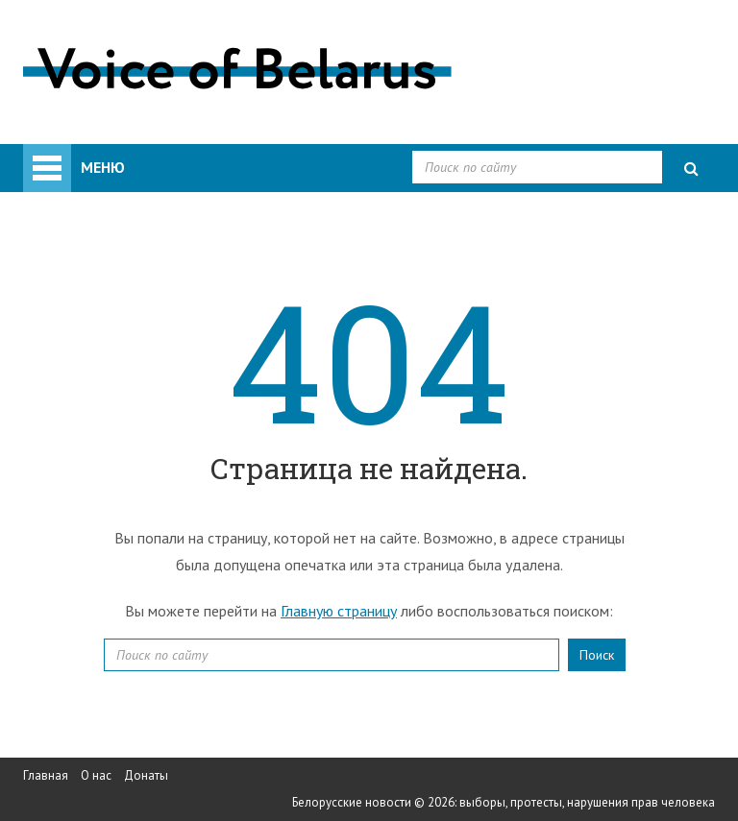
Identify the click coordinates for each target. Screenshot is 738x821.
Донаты (146, 775)
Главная (45, 775)
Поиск (596, 655)
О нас (96, 775)
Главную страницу (339, 610)
